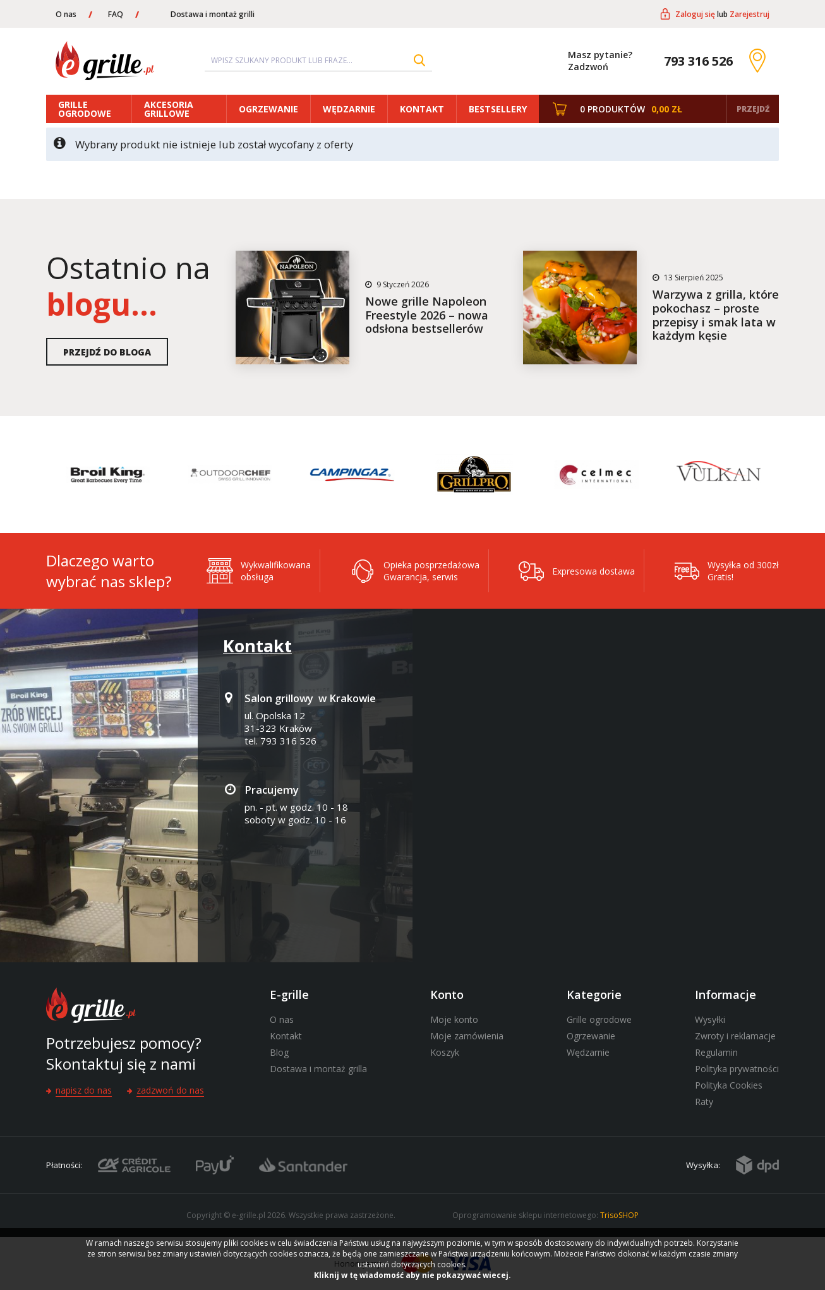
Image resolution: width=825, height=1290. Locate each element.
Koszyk (444, 1052)
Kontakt (422, 109)
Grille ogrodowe (84, 109)
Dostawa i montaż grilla (318, 1069)
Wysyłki (710, 1019)
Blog (279, 1052)
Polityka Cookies (728, 1085)
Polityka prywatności (737, 1069)
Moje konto (454, 1019)
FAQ (115, 14)
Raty (704, 1102)
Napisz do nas (84, 1090)
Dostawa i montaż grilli (213, 14)
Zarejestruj (749, 14)
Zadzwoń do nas (170, 1090)
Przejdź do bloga (107, 352)
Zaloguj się (695, 14)
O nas (66, 14)
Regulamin (716, 1052)
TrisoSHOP (619, 1215)
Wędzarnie (349, 109)
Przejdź (753, 109)
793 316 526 (698, 60)
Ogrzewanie (268, 109)
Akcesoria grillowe (168, 109)
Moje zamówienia (466, 1036)
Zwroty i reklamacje (735, 1036)
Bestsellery (498, 109)
